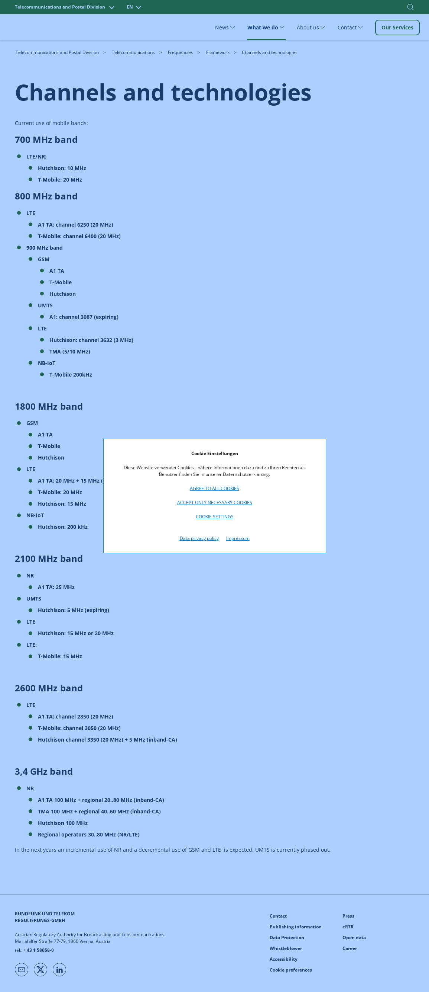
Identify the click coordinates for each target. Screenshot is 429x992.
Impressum (238, 538)
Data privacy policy (199, 538)
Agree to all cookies (214, 488)
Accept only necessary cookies (214, 502)
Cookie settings (215, 516)
